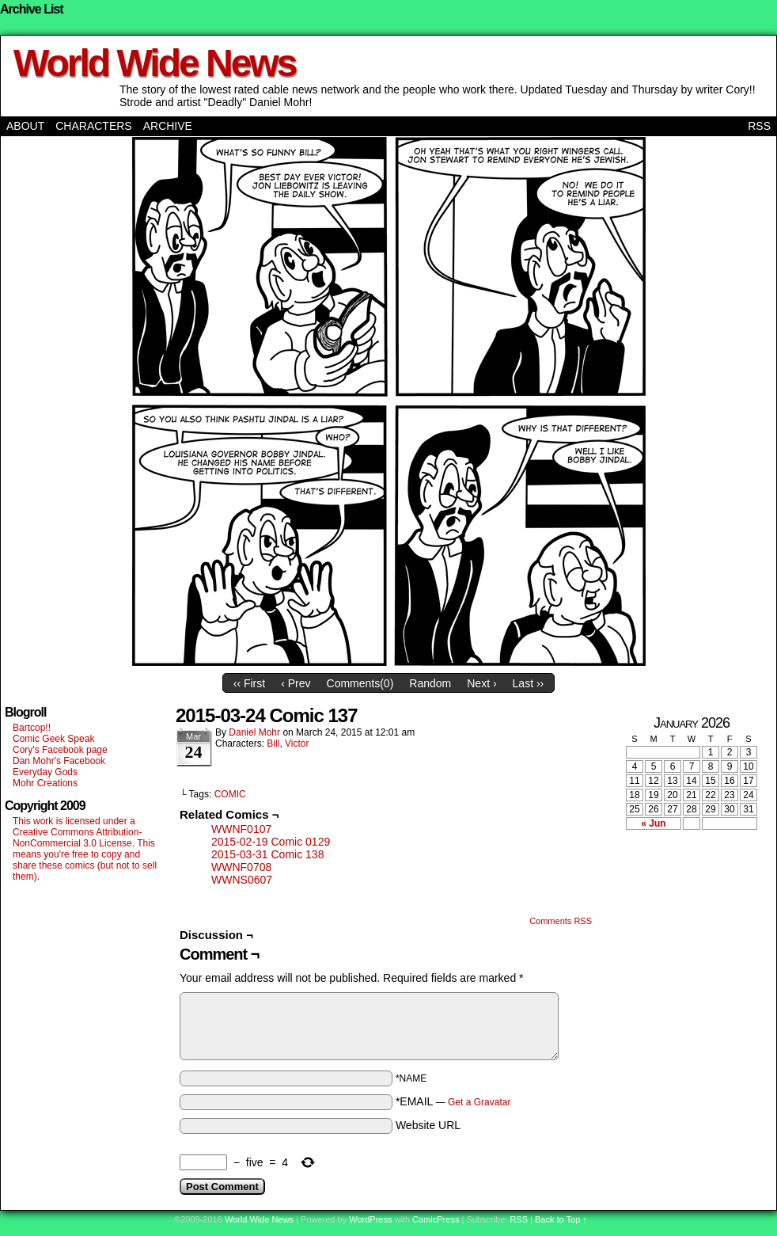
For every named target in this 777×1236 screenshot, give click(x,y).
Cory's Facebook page (60, 749)
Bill (273, 743)
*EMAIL (453, 1101)
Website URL (428, 1125)
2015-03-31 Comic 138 (267, 854)
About (25, 126)
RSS (759, 126)
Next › (481, 683)
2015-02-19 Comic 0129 (270, 841)
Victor (297, 743)
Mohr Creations (45, 783)
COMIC (230, 794)
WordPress (370, 1219)
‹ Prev (295, 683)
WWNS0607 (241, 879)
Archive (167, 126)
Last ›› (528, 683)
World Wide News (154, 63)
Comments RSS (560, 921)
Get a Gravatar (479, 1102)
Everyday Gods (45, 772)
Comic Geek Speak (53, 738)
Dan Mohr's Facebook (59, 760)
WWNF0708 (241, 867)
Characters (93, 126)
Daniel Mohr (254, 732)
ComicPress (435, 1219)
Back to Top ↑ (561, 1219)
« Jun (653, 823)
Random (430, 683)
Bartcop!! (32, 727)
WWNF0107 (241, 829)
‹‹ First (249, 683)
